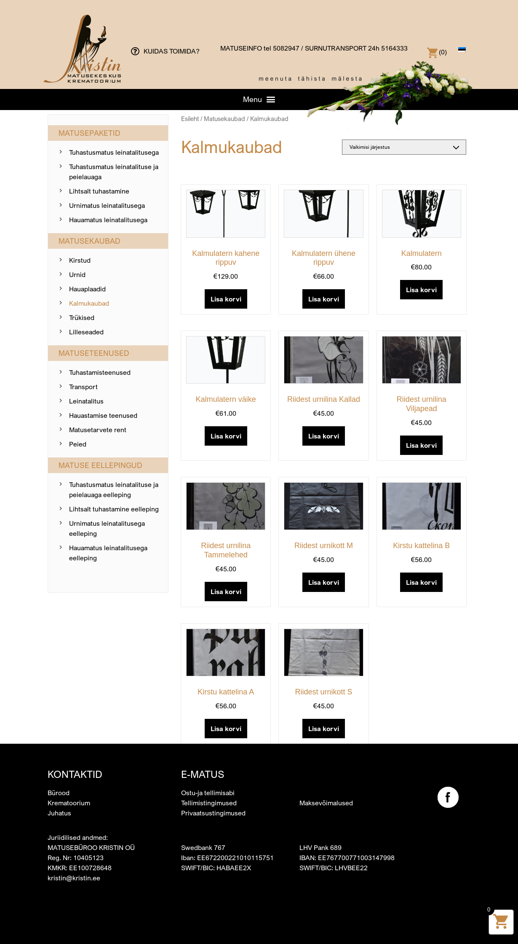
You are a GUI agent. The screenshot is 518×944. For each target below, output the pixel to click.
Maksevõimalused (326, 803)
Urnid (77, 274)
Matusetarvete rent (97, 429)
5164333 (394, 48)
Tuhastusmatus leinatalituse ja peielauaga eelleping (113, 489)
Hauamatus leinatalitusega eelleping (108, 552)
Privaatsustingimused (213, 813)
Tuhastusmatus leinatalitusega (114, 152)
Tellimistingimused (209, 803)
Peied (77, 444)
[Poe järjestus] (404, 147)
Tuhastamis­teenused (100, 372)
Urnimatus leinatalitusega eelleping (107, 528)
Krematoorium (69, 803)
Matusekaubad (224, 118)
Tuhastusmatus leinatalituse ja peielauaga (113, 171)
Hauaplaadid (87, 289)
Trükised (81, 317)
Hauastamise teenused (103, 415)
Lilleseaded (86, 332)
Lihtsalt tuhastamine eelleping (114, 509)
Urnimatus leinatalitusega (107, 205)
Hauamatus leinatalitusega (108, 219)
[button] (259, 99)
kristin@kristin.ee (74, 878)
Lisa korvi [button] (226, 299)
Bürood (58, 792)
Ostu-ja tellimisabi (208, 792)
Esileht (190, 118)
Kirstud (80, 260)
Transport (83, 386)
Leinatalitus (86, 401)
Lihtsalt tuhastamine (99, 191)
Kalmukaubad (89, 303)
